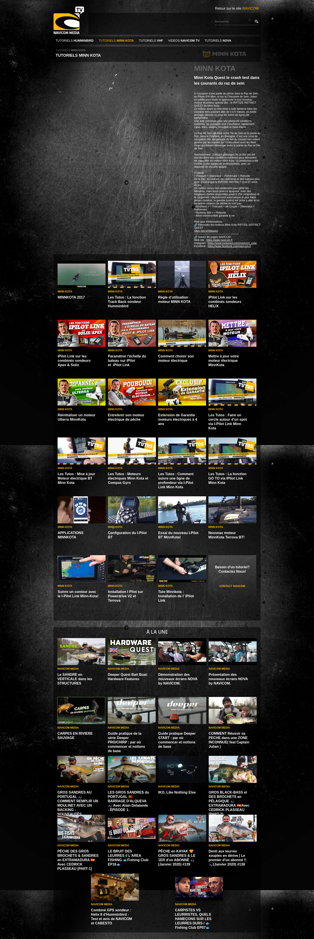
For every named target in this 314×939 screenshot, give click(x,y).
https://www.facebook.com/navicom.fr (229, 246)
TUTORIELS (75, 40)
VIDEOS (184, 40)
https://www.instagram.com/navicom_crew (232, 243)
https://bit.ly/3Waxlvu (206, 230)
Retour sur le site (236, 8)
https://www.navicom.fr (219, 240)
